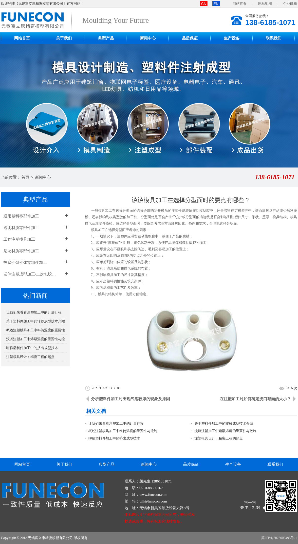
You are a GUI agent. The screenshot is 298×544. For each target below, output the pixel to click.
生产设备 (232, 38)
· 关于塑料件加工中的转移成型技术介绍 (34, 321)
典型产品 (106, 38)
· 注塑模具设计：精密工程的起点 (29, 357)
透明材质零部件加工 (21, 228)
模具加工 (98, 230)
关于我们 (64, 38)
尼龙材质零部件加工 (21, 251)
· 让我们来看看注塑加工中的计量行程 (32, 312)
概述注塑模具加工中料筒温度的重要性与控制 (122, 431)
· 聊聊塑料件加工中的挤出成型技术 (31, 348)
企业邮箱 (290, 3)
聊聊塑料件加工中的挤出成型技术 (114, 438)
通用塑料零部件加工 (21, 216)
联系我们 (273, 38)
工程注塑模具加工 (19, 239)
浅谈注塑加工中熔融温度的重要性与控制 (225, 431)
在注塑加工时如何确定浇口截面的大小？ (255, 399)
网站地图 (265, 3)
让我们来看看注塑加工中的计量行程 (116, 423)
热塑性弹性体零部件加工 (25, 262)
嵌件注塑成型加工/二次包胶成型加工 (31, 274)
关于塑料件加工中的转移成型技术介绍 (223, 423)
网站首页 (239, 3)
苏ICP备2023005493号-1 (279, 538)
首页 (25, 177)
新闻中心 (148, 38)
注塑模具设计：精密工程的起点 (218, 438)
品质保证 (190, 38)
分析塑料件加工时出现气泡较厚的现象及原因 (130, 399)
